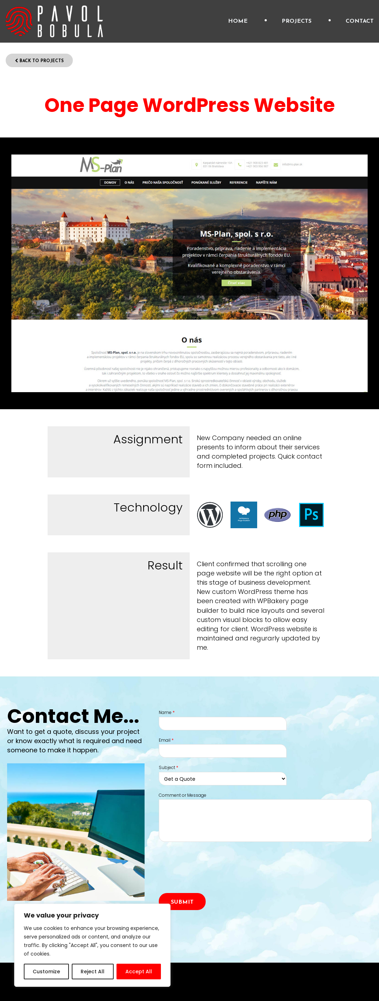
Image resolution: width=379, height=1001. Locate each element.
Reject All (92, 971)
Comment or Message (182, 795)
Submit (182, 902)
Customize (46, 971)
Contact (360, 21)
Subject (168, 767)
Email (166, 740)
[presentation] (213, 875)
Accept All (138, 971)
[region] (92, 945)
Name (167, 712)
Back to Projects (39, 61)
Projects (297, 21)
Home (238, 21)
